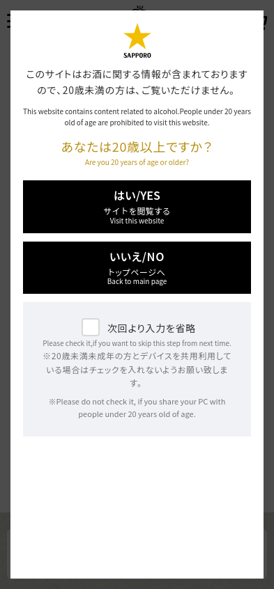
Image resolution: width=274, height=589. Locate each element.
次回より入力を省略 (151, 328)
